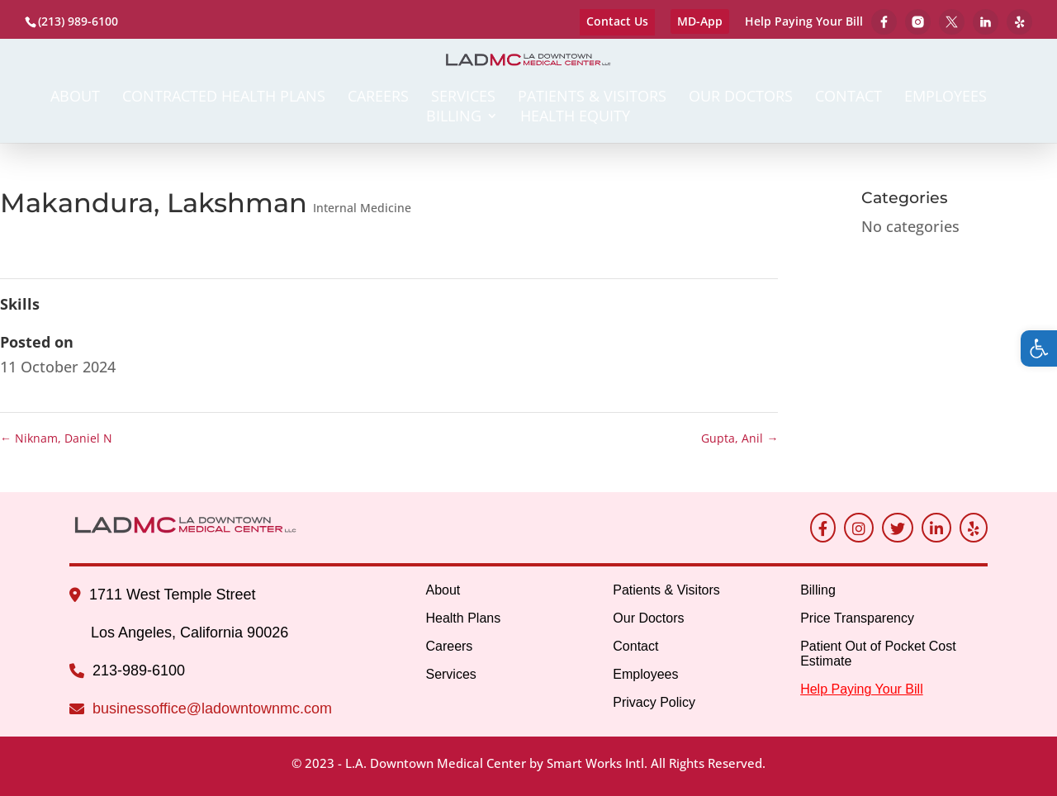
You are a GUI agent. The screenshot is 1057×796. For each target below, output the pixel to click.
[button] (1039, 348)
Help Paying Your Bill (804, 22)
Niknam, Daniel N (56, 438)
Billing (453, 118)
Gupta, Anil (739, 438)
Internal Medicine (362, 208)
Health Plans (462, 618)
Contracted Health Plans (223, 98)
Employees (945, 98)
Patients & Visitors (592, 98)
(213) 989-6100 (78, 21)
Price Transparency (857, 618)
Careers (378, 98)
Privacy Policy (654, 702)
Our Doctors (741, 98)
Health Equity (575, 118)
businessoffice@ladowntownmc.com (212, 708)
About (75, 98)
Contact (848, 98)
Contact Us (617, 21)
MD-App (700, 21)
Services (463, 98)
